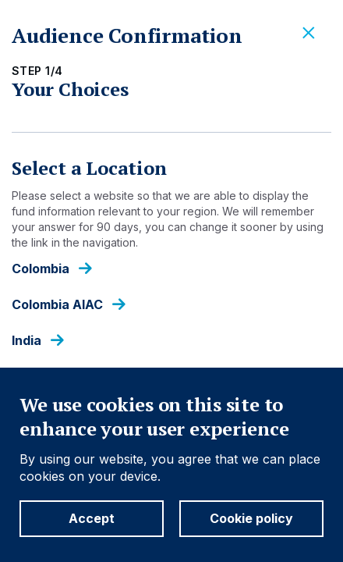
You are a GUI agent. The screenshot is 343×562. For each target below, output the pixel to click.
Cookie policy (251, 518)
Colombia (40, 268)
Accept (92, 518)
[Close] (309, 33)
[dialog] (171, 281)
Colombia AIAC (57, 304)
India (26, 340)
